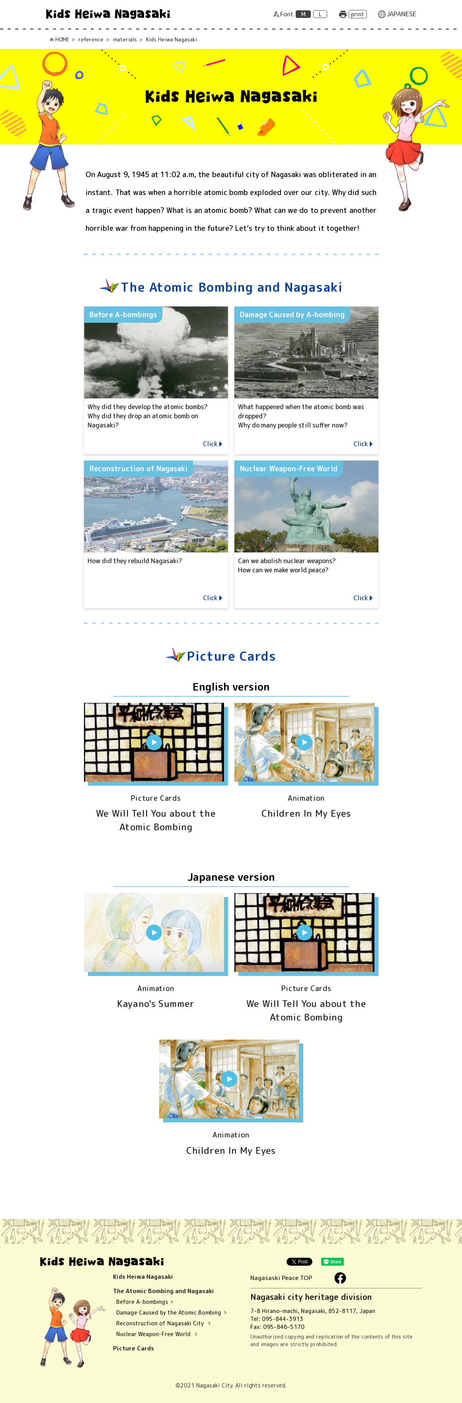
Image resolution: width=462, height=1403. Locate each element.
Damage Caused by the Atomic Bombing (168, 1312)
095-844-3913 (282, 1319)
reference (90, 39)
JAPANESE (401, 14)
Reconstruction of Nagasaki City (160, 1323)
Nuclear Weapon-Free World (154, 1334)
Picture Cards (133, 1348)
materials (125, 39)
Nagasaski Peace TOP (286, 1278)
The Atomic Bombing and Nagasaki (164, 1291)
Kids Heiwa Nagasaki (143, 1276)
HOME (62, 39)
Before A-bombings (142, 1301)
